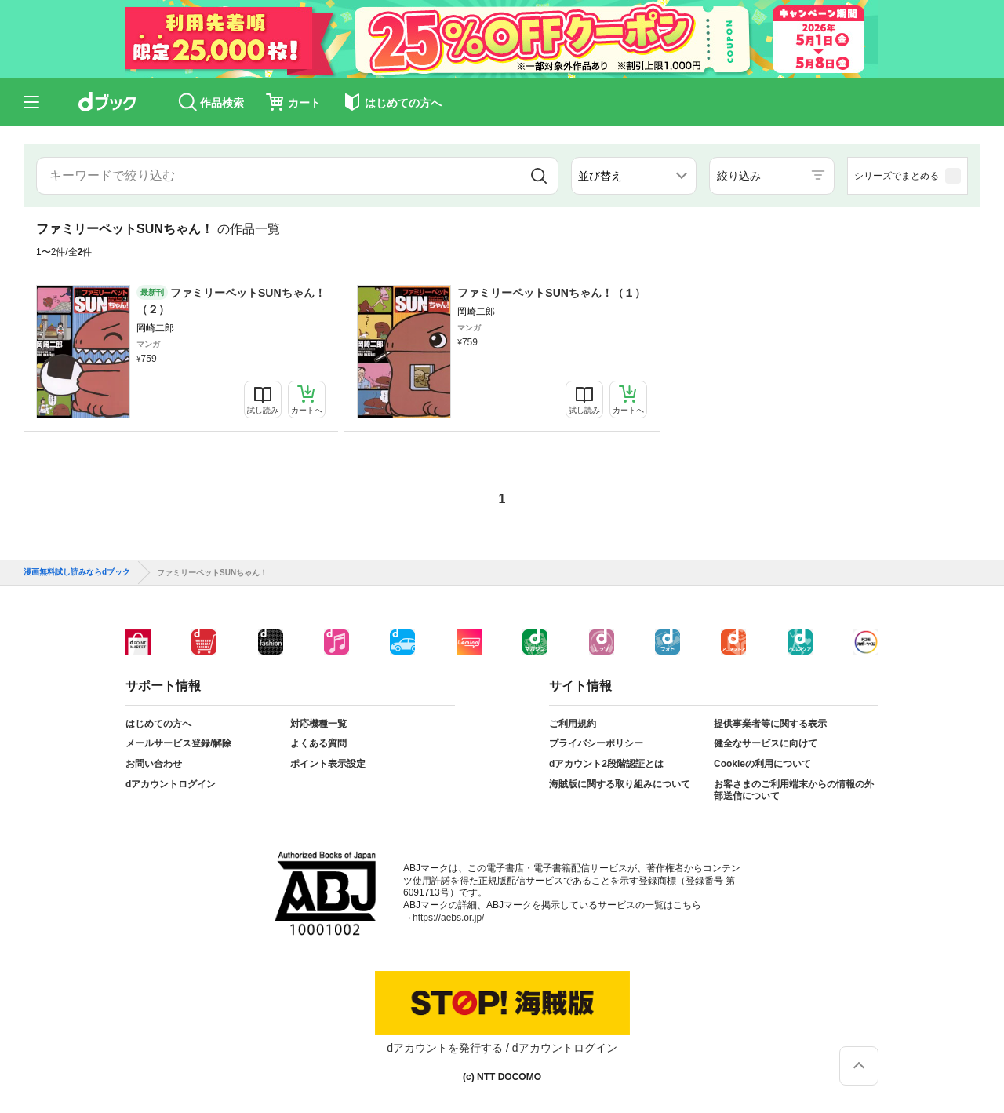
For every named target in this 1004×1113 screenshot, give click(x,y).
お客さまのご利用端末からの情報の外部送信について (794, 790)
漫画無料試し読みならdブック (77, 572)
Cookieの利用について (762, 763)
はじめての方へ (158, 723)
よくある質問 (318, 743)
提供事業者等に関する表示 (770, 723)
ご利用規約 (572, 723)
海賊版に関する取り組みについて (619, 784)
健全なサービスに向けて (765, 743)
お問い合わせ (154, 763)
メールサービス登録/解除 (178, 743)
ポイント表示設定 (328, 763)
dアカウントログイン (171, 784)
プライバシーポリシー (596, 743)
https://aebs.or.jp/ (448, 917)
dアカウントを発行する (445, 1048)
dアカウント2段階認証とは (606, 763)
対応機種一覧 (318, 723)
